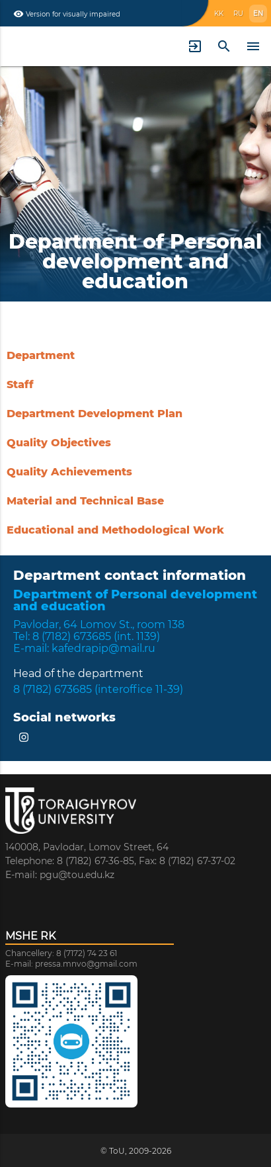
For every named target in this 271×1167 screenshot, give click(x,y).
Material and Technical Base (85, 501)
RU (238, 13)
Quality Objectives (59, 442)
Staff (20, 384)
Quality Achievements (69, 471)
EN (258, 13)
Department (41, 355)
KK (218, 13)
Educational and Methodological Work (115, 530)
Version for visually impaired (66, 14)
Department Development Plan (94, 413)
